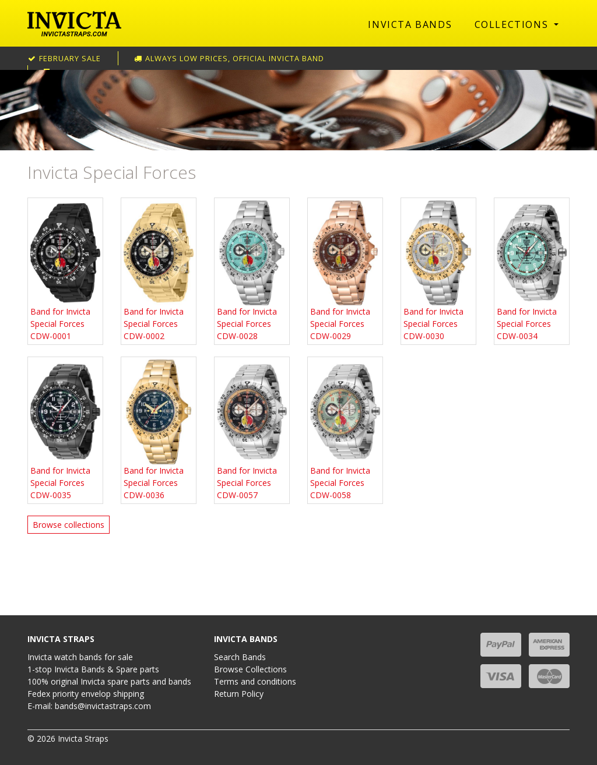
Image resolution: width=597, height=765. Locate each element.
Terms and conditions (255, 681)
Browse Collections (250, 669)
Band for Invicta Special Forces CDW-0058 (345, 429)
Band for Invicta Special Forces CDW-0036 (159, 429)
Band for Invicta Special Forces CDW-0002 (159, 270)
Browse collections (68, 524)
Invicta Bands (410, 24)
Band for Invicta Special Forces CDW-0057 (252, 429)
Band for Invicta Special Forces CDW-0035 (65, 429)
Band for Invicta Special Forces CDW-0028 (252, 270)
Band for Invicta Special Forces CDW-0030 (438, 270)
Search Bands (240, 656)
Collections (513, 24)
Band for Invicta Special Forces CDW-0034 (532, 270)
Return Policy (239, 693)
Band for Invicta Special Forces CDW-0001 (65, 270)
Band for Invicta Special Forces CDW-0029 (345, 270)
